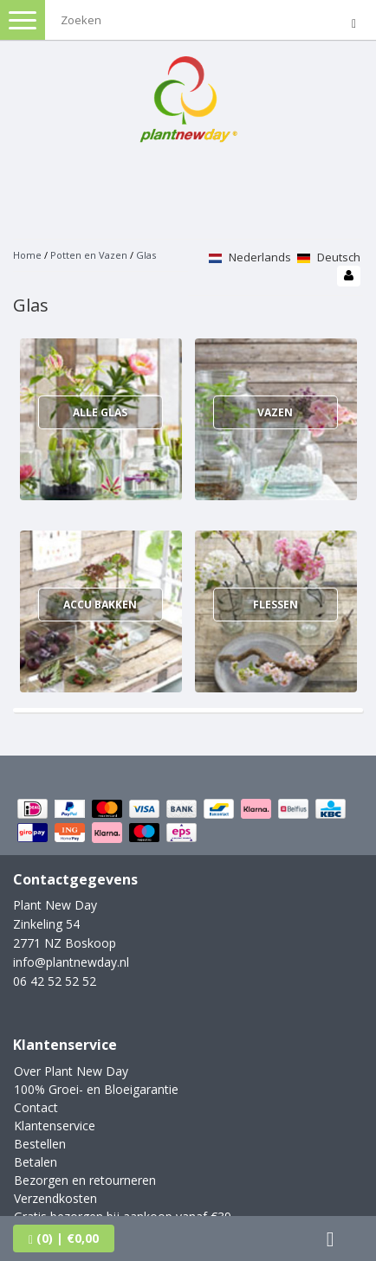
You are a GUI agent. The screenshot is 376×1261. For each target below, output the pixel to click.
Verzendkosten (55, 1198)
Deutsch (328, 257)
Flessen (275, 604)
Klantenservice (54, 1125)
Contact (36, 1107)
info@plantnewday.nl (71, 962)
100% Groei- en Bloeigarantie (96, 1089)
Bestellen (40, 1144)
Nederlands (250, 257)
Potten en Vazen (88, 254)
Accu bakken (100, 604)
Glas (146, 254)
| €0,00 (64, 1238)
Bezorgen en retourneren (85, 1180)
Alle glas (100, 412)
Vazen (275, 412)
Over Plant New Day (71, 1071)
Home (27, 254)
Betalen (35, 1162)
